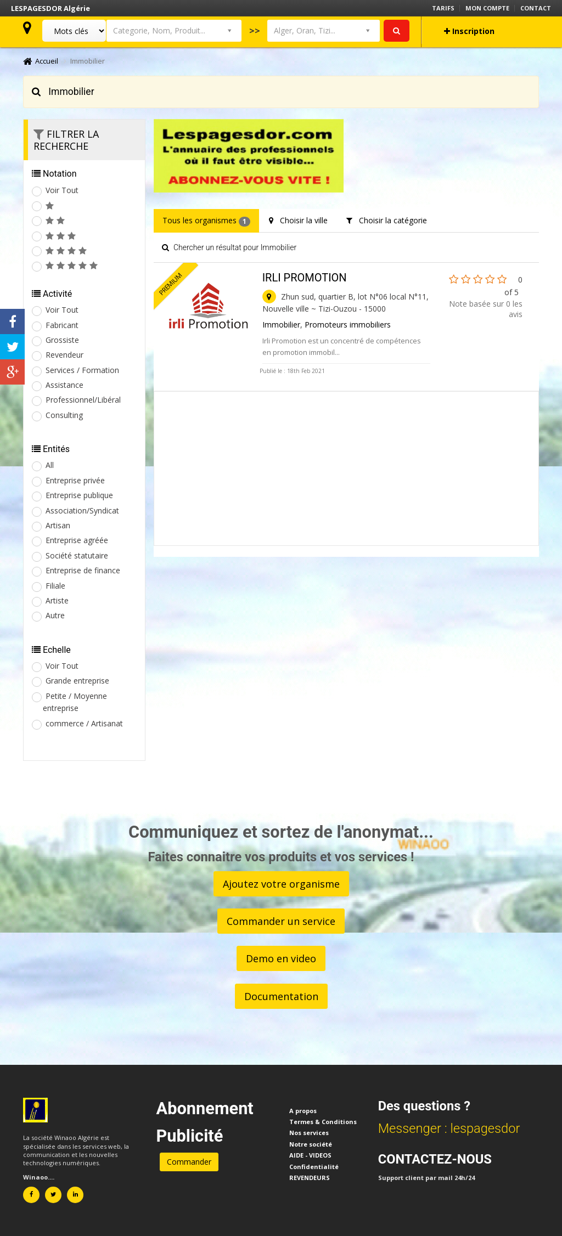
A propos (303, 1111)
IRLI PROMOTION (304, 277)
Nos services (309, 1132)
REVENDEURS (309, 1177)
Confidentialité (314, 1166)
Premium (171, 284)
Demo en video (281, 958)
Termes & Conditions (323, 1122)
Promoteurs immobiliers (348, 324)
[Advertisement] (346, 468)
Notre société (310, 1144)
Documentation (281, 996)
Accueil (40, 61)
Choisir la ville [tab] (298, 220)
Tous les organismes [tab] (206, 220)
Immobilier (281, 324)
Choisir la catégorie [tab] (386, 220)
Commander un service (281, 921)
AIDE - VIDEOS (310, 1155)
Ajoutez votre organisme (281, 883)
